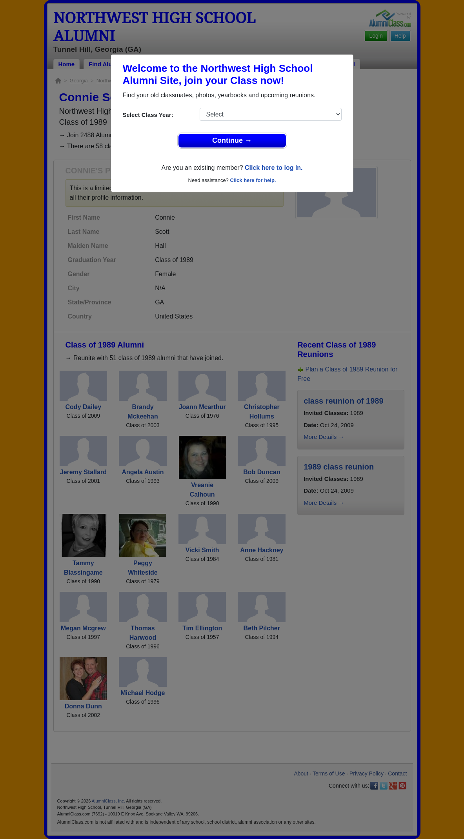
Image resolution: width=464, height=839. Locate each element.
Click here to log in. (274, 167)
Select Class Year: (148, 114)
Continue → (232, 140)
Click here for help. (253, 180)
